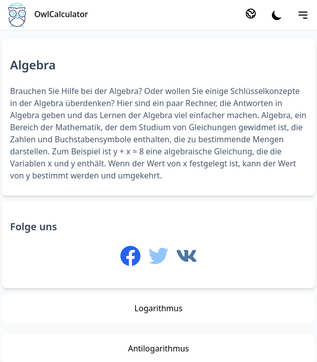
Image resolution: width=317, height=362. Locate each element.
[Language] (251, 14)
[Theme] (277, 15)
